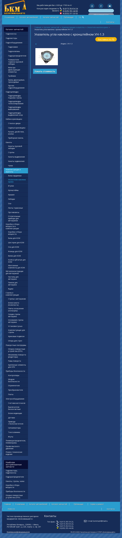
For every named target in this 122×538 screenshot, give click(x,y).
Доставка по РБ (106, 39)
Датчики (11, 418)
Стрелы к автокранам (17, 299)
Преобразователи (15, 390)
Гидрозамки (13, 47)
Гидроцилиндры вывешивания (14, 108)
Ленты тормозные (15, 208)
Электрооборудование (15, 399)
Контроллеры (13, 375)
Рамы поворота (14, 361)
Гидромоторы (11, 38)
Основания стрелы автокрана (15, 321)
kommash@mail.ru (100, 521)
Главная (37, 27)
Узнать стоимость (45, 71)
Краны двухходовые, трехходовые (16, 81)
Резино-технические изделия (14, 453)
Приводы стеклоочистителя (15, 422)
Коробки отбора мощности (15, 233)
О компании (9, 17)
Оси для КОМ (13, 247)
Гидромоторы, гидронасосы (12, 471)
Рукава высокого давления (13, 447)
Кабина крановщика (14, 119)
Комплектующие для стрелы (16, 331)
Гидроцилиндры (12, 92)
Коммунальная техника (101, 11)
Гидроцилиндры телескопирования (15, 102)
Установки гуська (15, 326)
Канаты (9, 142)
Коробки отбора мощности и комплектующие (12, 226)
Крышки (11, 195)
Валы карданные (15, 176)
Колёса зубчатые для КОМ (16, 261)
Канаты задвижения (16, 161)
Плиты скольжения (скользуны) (16, 309)
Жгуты (10, 437)
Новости (11, 509)
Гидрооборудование (14, 42)
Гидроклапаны (14, 51)
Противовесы (13, 212)
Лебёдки (11, 199)
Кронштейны (13, 190)
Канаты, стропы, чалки (15, 481)
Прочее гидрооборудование (16, 86)
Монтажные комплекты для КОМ (16, 266)
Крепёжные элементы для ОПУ (17, 366)
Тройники (12, 76)
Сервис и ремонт (97, 504)
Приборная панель (15, 138)
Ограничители (14, 385)
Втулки (11, 186)
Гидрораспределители (17, 56)
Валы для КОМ (14, 238)
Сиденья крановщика (16, 128)
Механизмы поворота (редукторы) (17, 356)
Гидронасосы (11, 34)
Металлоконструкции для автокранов (14, 272)
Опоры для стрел (15, 341)
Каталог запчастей (50, 17)
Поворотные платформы (16, 345)
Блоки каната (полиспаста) (13, 304)
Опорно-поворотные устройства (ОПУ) (16, 350)
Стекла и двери (14, 123)
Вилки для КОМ (14, 256)
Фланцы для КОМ (15, 251)
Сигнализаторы (14, 428)
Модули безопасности (14, 380)
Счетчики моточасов (16, 403)
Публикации (68, 17)
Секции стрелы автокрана (14, 315)
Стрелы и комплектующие (12, 294)
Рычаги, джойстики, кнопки (16, 133)
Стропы (11, 152)
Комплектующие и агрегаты (73, 27)
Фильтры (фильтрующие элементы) (14, 69)
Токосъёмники (14, 432)
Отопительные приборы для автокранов (14, 218)
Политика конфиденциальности (18, 532)
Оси (9, 203)
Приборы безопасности (15, 371)
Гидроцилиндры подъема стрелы (15, 96)
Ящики (10, 289)
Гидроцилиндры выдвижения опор (15, 114)
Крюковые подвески (16, 336)
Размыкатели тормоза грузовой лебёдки (15, 62)
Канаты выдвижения (16, 157)
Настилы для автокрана (13, 278)
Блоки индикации (15, 413)
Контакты (110, 22)
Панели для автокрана (12, 283)
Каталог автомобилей (29, 17)
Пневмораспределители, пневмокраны (16, 441)
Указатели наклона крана (97, 27)
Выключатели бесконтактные (14, 408)
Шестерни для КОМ (16, 242)
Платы (10, 394)
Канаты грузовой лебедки (15, 147)
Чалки (10, 165)
